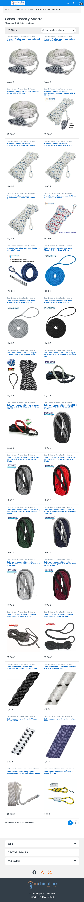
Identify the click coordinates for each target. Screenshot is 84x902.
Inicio (7, 9)
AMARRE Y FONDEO (24, 9)
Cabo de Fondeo (12, 36)
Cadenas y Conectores (14, 769)
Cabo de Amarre (49, 246)
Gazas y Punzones (67, 769)
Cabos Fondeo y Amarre (26, 36)
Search (68, 3)
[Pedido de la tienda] (58, 30)
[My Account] (74, 3)
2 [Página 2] (75, 823)
